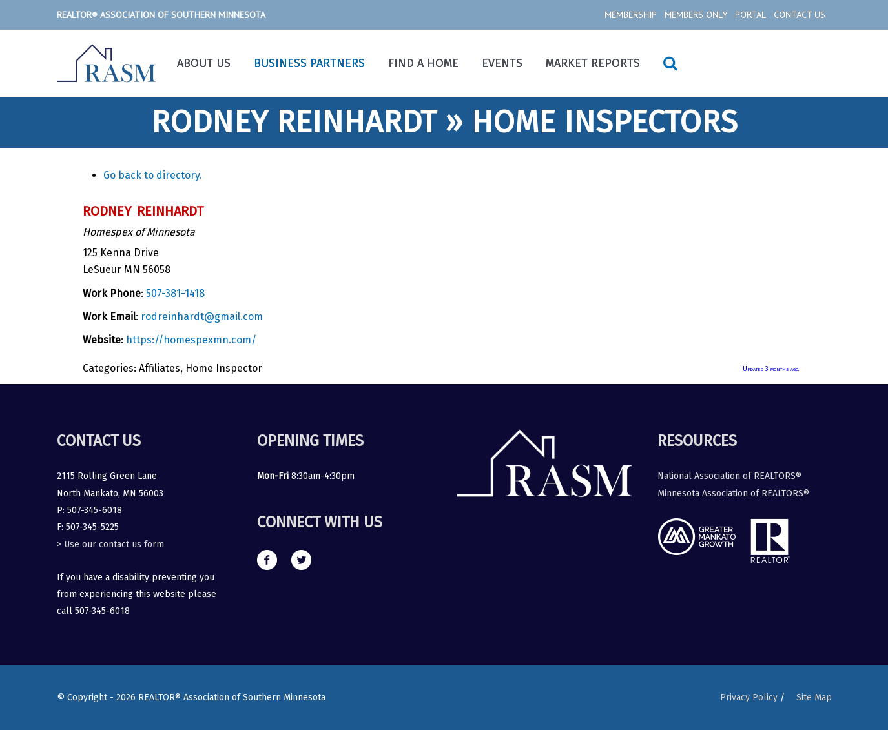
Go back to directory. (152, 175)
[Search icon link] (670, 63)
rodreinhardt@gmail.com (202, 316)
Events (502, 63)
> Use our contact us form (110, 544)
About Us (204, 63)
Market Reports (593, 63)
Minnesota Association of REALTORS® (733, 493)
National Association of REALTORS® (729, 476)
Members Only (696, 15)
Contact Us (799, 15)
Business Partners (309, 63)
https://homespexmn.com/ (191, 340)
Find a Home (423, 63)
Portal (750, 15)
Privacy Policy (749, 697)
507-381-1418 (175, 293)
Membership (630, 15)
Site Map (814, 697)
